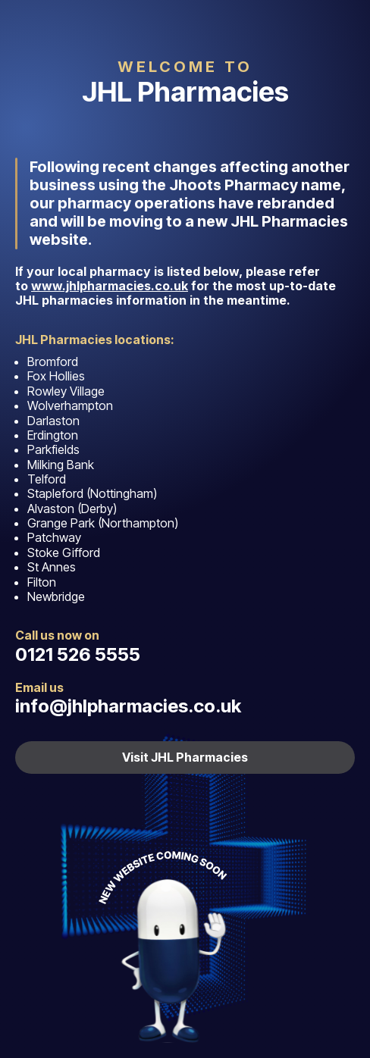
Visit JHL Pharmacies (185, 757)
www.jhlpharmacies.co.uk (109, 285)
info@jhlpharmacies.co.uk (128, 706)
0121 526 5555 (77, 654)
